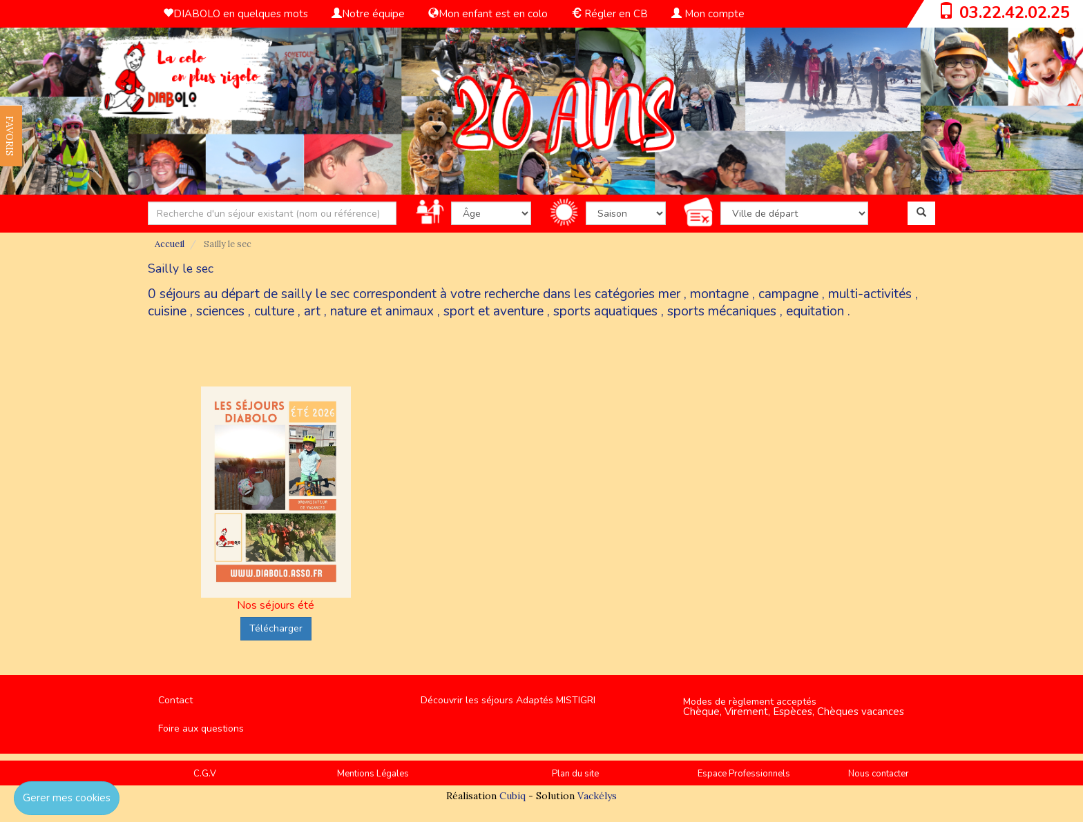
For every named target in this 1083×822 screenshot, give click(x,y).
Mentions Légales (373, 773)
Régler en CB (609, 14)
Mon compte (708, 14)
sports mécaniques (721, 311)
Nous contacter (878, 773)
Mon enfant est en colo (488, 14)
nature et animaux (382, 311)
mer (669, 294)
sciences (220, 311)
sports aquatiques (605, 311)
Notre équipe (368, 14)
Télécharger (276, 628)
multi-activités (870, 294)
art (312, 311)
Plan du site (575, 773)
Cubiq (512, 796)
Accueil (169, 244)
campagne (788, 294)
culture (274, 311)
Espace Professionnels (744, 773)
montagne (719, 294)
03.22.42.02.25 (1014, 12)
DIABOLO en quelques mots (235, 14)
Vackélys (597, 796)
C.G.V (204, 773)
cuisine (167, 311)
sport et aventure (493, 311)
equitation (815, 311)
